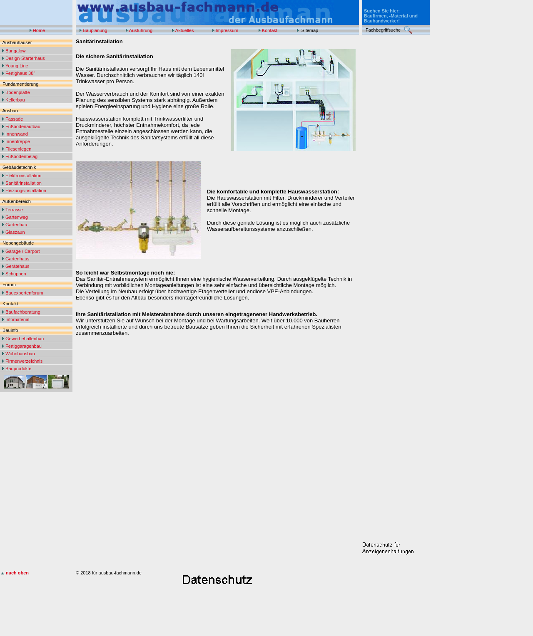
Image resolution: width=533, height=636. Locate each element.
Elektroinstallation (23, 175)
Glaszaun (15, 232)
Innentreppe (17, 141)
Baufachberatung (22, 311)
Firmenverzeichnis (23, 361)
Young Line (16, 65)
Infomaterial (17, 319)
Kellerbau (15, 99)
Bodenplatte (17, 92)
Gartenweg (16, 217)
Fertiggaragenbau (23, 346)
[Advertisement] (395, 163)
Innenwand (16, 133)
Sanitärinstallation (23, 183)
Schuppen (15, 273)
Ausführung (140, 30)
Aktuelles (184, 30)
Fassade (14, 118)
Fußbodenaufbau (22, 126)
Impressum (227, 30)
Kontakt (269, 30)
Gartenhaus (17, 258)
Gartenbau (16, 224)
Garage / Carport (22, 251)
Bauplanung (95, 30)
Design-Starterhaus (25, 58)
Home (39, 30)
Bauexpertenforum (24, 292)
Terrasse (14, 209)
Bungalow (15, 50)
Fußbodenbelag (21, 156)
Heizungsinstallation (25, 190)
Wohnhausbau (20, 353)
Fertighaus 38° (20, 73)
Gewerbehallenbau (24, 338)
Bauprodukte (18, 368)
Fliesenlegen (18, 148)
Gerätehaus (17, 266)
